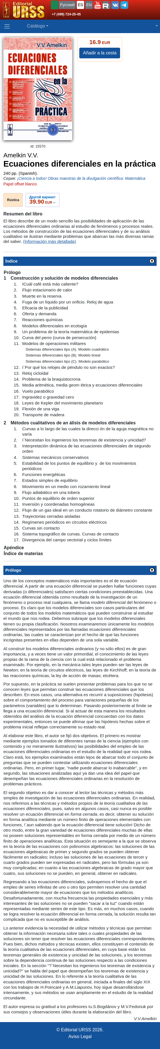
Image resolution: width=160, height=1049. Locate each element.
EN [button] (89, 5)
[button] (98, 5)
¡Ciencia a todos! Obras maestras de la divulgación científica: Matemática (81, 178)
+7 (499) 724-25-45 (66, 14)
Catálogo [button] (36, 26)
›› (42, 200)
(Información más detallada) (49, 241)
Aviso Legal (79, 1036)
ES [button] (80, 5)
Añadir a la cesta (99, 52)
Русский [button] (67, 5)
